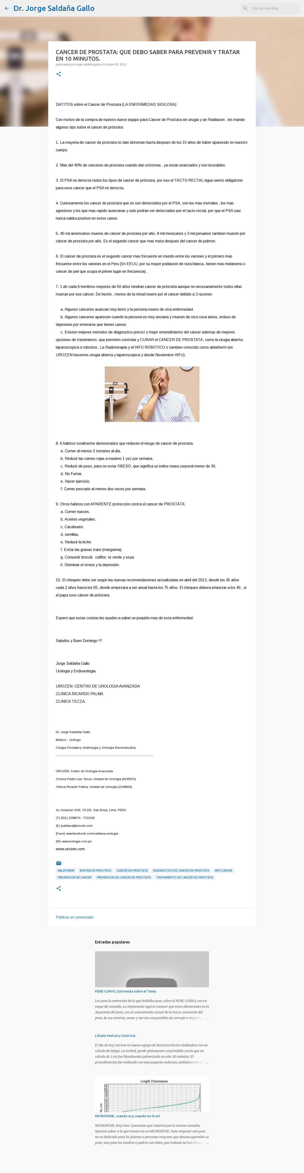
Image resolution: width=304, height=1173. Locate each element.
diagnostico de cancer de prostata (181, 870)
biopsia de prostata (95, 870)
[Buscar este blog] (275, 8)
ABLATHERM (66, 870)
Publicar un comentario (75, 917)
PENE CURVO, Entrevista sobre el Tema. (126, 991)
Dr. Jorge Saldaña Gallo (54, 8)
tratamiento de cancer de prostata (184, 877)
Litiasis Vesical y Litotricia (115, 1036)
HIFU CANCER (223, 870)
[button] (59, 74)
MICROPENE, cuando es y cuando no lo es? (127, 1116)
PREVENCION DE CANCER (74, 877)
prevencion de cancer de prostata (124, 877)
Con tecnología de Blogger (152, 1166)
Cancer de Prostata (132, 870)
